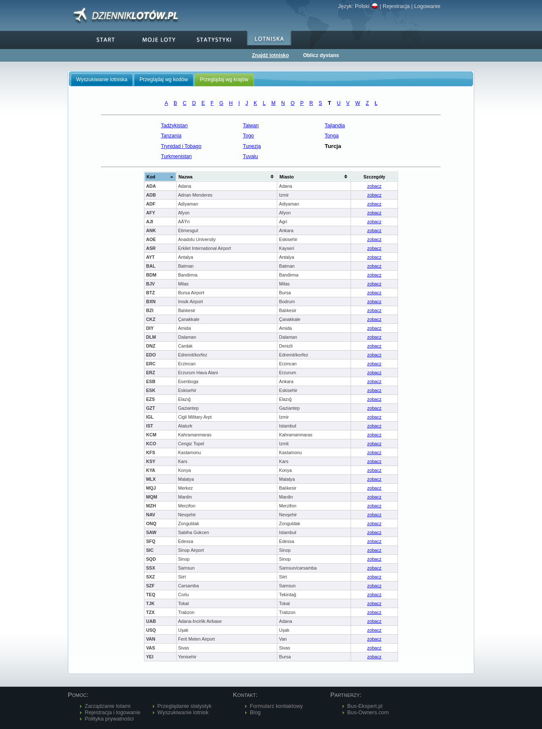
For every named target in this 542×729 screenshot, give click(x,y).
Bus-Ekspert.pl (364, 706)
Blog (255, 712)
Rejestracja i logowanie (113, 712)
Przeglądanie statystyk (185, 706)
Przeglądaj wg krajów (224, 79)
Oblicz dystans (321, 55)
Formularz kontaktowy (276, 706)
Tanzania (171, 136)
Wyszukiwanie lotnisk (183, 712)
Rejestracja (396, 6)
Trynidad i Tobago (181, 146)
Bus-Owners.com (368, 712)
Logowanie (427, 6)
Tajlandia (335, 126)
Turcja (333, 146)
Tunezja (252, 146)
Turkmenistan (176, 156)
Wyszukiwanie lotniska (101, 79)
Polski (366, 6)
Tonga (332, 136)
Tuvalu (250, 156)
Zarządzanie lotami (107, 706)
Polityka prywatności (109, 718)
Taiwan (251, 126)
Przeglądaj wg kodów (163, 79)
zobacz (374, 186)
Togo (248, 136)
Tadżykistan (174, 126)
